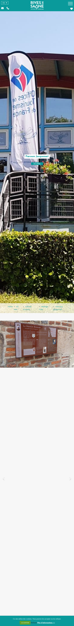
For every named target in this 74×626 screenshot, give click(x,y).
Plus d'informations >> (46, 623)
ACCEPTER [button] (25, 623)
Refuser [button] (34, 623)
